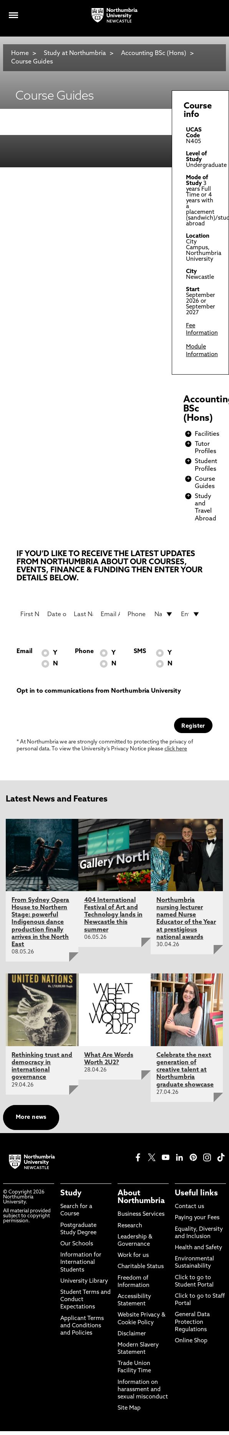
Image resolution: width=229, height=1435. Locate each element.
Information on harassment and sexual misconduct (143, 1390)
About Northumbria (141, 1197)
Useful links (196, 1193)
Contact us (189, 1207)
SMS (140, 651)
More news (31, 1117)
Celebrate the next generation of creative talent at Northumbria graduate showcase (185, 1070)
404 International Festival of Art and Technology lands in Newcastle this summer (113, 915)
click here (175, 749)
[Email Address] (110, 614)
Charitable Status (141, 1267)
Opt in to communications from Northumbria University (99, 691)
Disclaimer (132, 1334)
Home (20, 53)
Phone (84, 651)
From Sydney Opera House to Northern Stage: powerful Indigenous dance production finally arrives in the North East (40, 922)
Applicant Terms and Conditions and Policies (82, 1326)
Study (70, 1193)
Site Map (129, 1408)
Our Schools (76, 1244)
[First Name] (30, 614)
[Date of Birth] (56, 614)
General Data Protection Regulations (192, 1322)
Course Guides (32, 62)
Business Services (141, 1214)
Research (130, 1226)
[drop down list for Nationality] (164, 614)
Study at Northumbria (75, 53)
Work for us (133, 1255)
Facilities (207, 434)
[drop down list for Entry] (190, 614)
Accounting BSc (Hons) (153, 53)
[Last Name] (83, 614)
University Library (84, 1281)
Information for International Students (80, 1262)
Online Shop (191, 1341)
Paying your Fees (197, 1218)
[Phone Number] (137, 614)
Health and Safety (198, 1248)
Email (24, 651)
